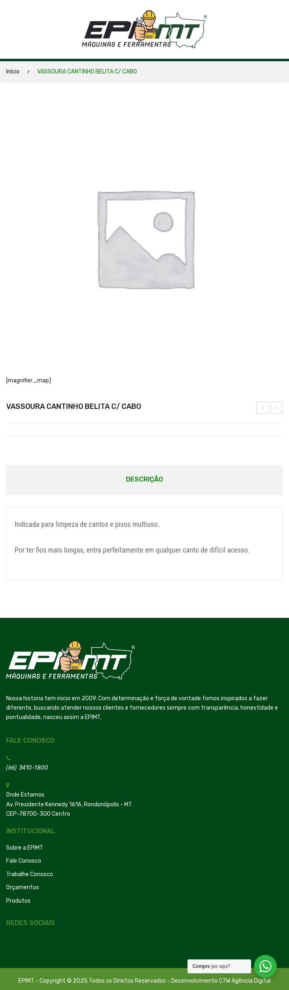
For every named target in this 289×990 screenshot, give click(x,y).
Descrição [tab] (144, 479)
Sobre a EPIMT (24, 847)
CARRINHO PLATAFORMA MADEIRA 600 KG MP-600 (263, 409)
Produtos (18, 900)
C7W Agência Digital (245, 980)
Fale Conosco (23, 860)
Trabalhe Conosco (29, 874)
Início (13, 71)
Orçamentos (22, 887)
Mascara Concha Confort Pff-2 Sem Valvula (277, 409)
